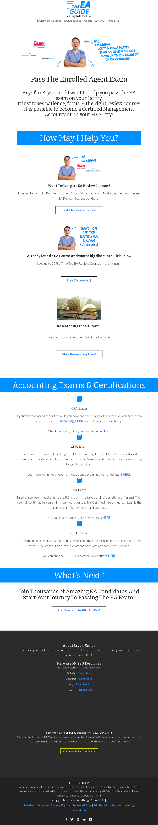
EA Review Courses (49, 20)
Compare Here (90, 667)
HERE (106, 431)
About (88, 20)
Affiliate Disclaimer (108, 805)
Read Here (84, 673)
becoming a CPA (71, 421)
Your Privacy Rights (56, 805)
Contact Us (32, 805)
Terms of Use (82, 805)
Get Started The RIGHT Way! (79, 610)
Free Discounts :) (79, 280)
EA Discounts (72, 20)
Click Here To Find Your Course (79, 751)
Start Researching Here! (79, 354)
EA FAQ (99, 20)
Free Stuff (114, 20)
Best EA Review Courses (79, 210)
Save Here (85, 678)
